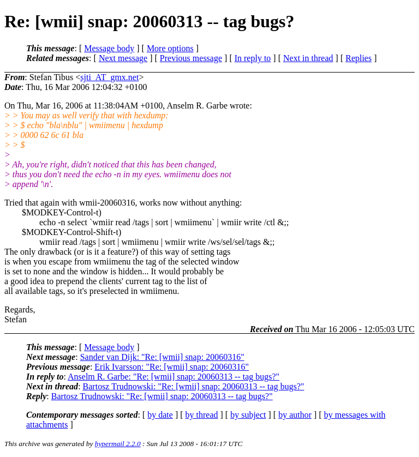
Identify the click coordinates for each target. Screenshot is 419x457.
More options (170, 48)
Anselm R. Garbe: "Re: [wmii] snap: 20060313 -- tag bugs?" (173, 376)
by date (160, 414)
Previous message (191, 58)
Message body (109, 48)
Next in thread (308, 58)
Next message (123, 58)
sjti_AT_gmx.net (109, 77)
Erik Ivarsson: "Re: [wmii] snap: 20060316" (171, 366)
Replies (358, 58)
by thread (201, 414)
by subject (248, 414)
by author (295, 414)
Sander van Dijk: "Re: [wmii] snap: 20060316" (162, 357)
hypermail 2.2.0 (118, 444)
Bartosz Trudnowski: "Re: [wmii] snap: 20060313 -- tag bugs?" (193, 386)
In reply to (253, 58)
